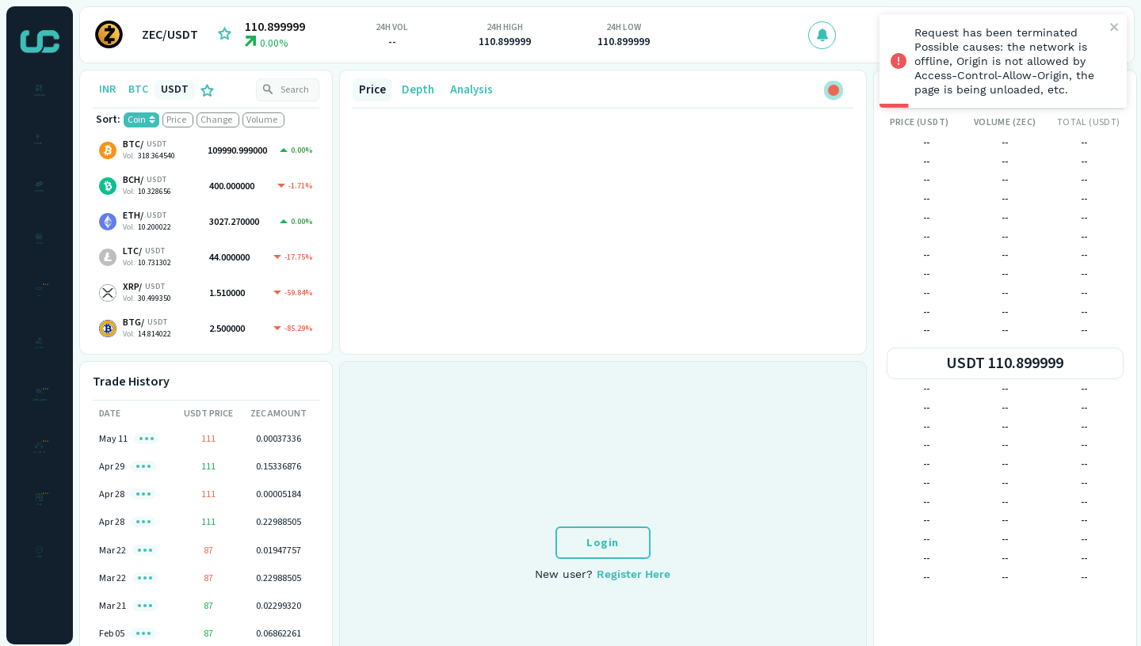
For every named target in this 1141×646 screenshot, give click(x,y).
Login (602, 542)
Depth (418, 90)
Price (372, 90)
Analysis (471, 90)
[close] (1114, 28)
